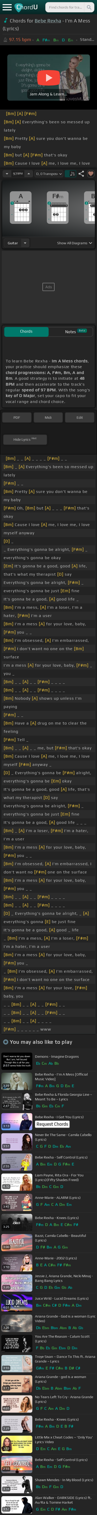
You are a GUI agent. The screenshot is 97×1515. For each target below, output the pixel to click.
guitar (13, 243)
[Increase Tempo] (28, 173)
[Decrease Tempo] (7, 173)
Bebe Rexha (48, 21)
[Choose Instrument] (25, 243)
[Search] (88, 7)
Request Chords (52, 1124)
